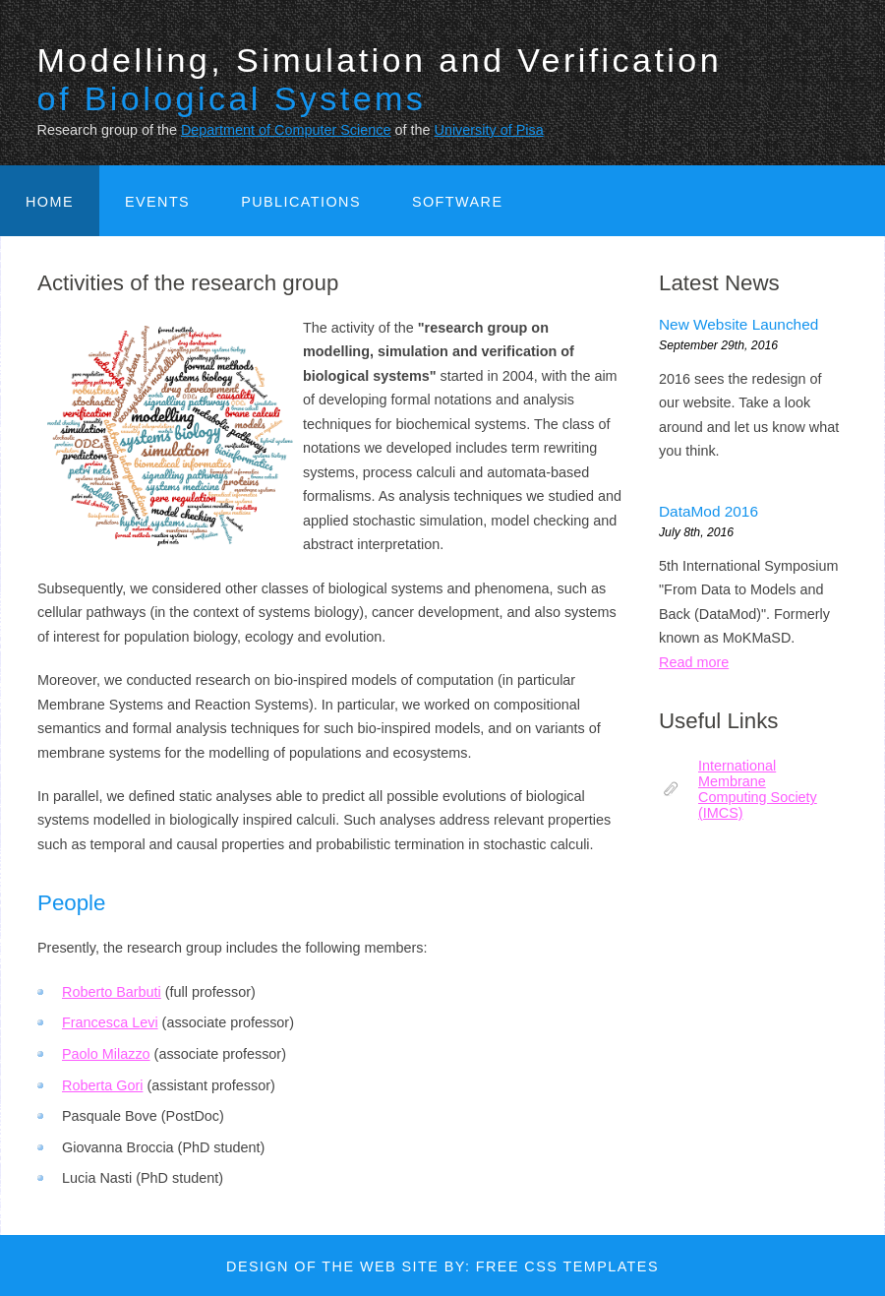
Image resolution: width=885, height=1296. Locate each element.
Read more (694, 662)
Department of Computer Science (286, 130)
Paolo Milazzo (106, 1054)
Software (457, 202)
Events (157, 202)
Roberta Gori (102, 1085)
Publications (301, 202)
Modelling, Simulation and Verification (380, 79)
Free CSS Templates (567, 1266)
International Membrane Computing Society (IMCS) (757, 789)
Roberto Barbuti (111, 992)
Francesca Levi (110, 1022)
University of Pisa (488, 130)
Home (50, 202)
